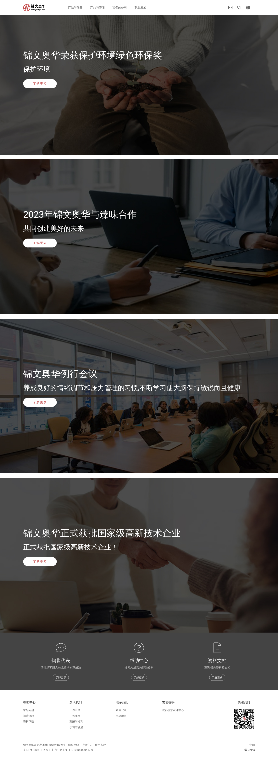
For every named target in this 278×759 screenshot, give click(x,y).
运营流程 (28, 716)
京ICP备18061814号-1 (37, 750)
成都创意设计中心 (173, 710)
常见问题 (28, 710)
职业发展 (140, 7)
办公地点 (121, 716)
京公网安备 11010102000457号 (73, 750)
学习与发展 (76, 727)
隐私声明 (73, 745)
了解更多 (40, 83)
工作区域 (75, 710)
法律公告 (87, 745)
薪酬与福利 (76, 721)
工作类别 (75, 716)
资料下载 (28, 721)
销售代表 (121, 710)
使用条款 (100, 745)
